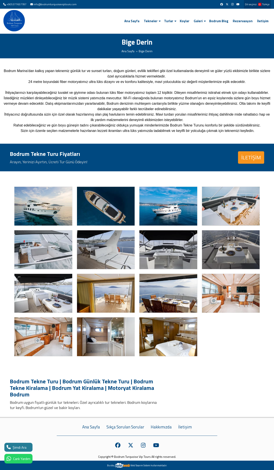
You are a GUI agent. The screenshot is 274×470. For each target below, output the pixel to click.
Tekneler (151, 21)
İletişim (263, 21)
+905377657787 (16, 4)
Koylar (184, 21)
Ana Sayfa (131, 21)
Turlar (168, 21)
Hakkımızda (161, 427)
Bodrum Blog (218, 21)
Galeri (198, 21)
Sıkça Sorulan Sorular (125, 427)
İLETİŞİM (251, 157)
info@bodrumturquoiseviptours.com (55, 4)
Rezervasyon (243, 21)
